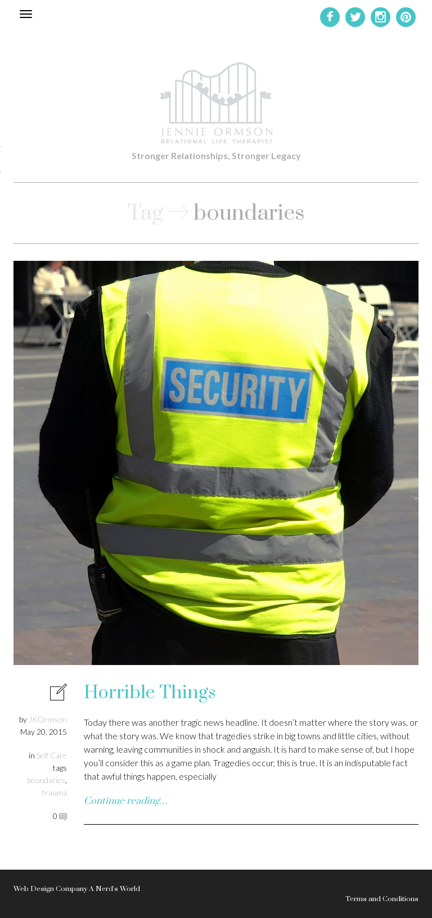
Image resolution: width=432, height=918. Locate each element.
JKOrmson (48, 719)
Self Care (52, 755)
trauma (54, 792)
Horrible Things (149, 692)
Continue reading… (126, 801)
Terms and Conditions (381, 898)
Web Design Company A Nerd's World (77, 888)
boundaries (46, 780)
